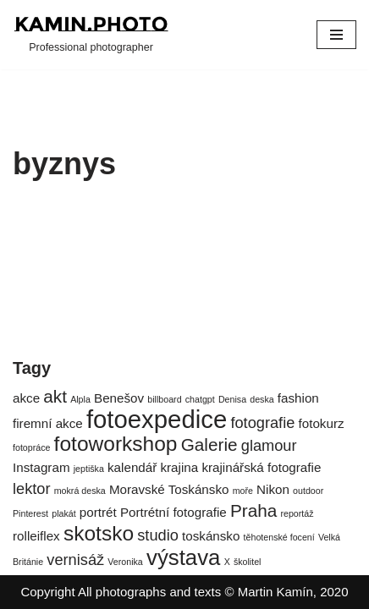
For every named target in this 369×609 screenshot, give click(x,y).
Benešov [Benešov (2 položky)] (119, 398)
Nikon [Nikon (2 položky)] (272, 489)
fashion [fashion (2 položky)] (298, 398)
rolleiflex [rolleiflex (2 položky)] (36, 536)
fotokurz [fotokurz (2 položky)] (321, 423)
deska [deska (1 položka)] (261, 399)
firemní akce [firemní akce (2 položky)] (48, 423)
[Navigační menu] (336, 34)
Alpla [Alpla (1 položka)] (80, 399)
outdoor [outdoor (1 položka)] (308, 491)
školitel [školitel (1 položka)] (248, 562)
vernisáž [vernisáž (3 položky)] (75, 559)
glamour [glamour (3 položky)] (269, 445)
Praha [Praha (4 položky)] (253, 510)
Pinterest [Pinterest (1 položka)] (30, 513)
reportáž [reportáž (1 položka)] (296, 513)
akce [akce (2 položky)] (26, 398)
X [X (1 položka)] (227, 562)
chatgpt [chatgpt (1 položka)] (200, 399)
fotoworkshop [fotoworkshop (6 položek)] (116, 443)
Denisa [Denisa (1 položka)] (232, 399)
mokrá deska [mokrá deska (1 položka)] (80, 491)
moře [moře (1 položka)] (243, 491)
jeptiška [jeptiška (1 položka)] (89, 469)
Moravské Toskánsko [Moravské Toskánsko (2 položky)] (169, 489)
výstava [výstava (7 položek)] (183, 557)
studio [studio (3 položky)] (158, 535)
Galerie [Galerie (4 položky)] (209, 444)
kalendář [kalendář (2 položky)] (132, 467)
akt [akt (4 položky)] (55, 396)
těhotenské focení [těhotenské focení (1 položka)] (279, 537)
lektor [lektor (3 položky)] (32, 488)
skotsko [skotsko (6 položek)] (98, 533)
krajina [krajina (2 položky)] (179, 467)
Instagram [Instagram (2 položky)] (41, 467)
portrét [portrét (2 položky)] (98, 512)
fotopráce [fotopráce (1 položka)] (31, 447)
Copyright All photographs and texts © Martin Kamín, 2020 (184, 591)
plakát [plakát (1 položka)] (63, 513)
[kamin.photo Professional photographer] (91, 35)
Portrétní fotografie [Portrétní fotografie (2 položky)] (173, 512)
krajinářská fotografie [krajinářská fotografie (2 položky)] (261, 467)
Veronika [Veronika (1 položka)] (124, 562)
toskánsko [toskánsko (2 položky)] (211, 536)
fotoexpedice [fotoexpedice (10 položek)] (156, 419)
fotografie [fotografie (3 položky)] (262, 422)
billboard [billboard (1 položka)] (164, 399)
